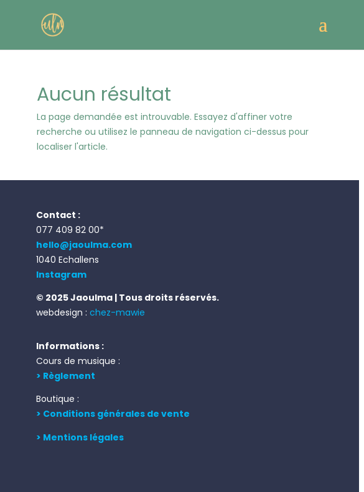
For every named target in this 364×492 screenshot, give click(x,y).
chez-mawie (117, 312)
